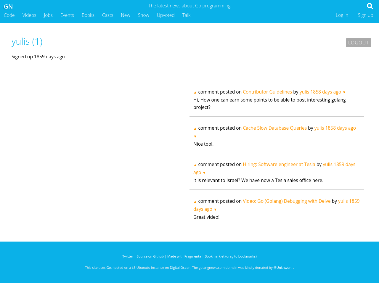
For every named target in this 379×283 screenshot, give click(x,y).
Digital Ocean (180, 267)
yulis (304, 92)
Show (143, 15)
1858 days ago (325, 92)
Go (109, 267)
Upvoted (166, 15)
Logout (358, 42)
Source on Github (150, 256)
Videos (29, 15)
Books (88, 15)
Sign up (365, 15)
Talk (186, 15)
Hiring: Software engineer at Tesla (279, 164)
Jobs (48, 15)
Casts (107, 15)
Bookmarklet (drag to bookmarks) (230, 256)
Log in (342, 15)
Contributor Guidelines (267, 92)
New (125, 15)
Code (9, 15)
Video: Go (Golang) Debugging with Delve (286, 201)
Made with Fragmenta (184, 256)
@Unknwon (282, 267)
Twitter (127, 256)
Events (67, 15)
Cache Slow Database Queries (275, 128)
